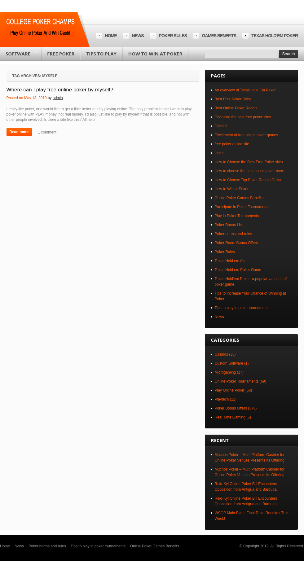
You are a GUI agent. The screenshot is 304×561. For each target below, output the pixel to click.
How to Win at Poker (155, 53)
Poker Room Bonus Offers (236, 243)
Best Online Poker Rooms (236, 108)
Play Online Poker (230, 390)
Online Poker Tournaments (237, 381)
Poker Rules (225, 252)
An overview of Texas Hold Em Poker (245, 90)
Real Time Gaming (230, 417)
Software (18, 55)
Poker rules (173, 35)
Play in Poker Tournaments (237, 216)
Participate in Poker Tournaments (242, 207)
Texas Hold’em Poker (274, 35)
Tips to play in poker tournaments (242, 308)
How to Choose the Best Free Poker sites (249, 162)
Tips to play (101, 53)
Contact (221, 126)
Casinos (221, 354)
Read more (19, 132)
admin (58, 98)
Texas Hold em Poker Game (238, 270)
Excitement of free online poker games (246, 135)
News (138, 35)
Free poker (60, 53)
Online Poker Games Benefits (239, 198)
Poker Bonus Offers (231, 408)
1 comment (47, 132)
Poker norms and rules (233, 234)
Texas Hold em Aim (231, 261)
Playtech (222, 399)
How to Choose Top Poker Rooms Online (249, 180)
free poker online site (232, 144)
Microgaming (225, 372)
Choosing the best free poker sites (243, 117)
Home (111, 35)
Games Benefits (219, 35)
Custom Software (229, 363)
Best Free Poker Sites (233, 99)
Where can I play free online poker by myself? (60, 90)
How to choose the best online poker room (249, 171)
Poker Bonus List (229, 225)
